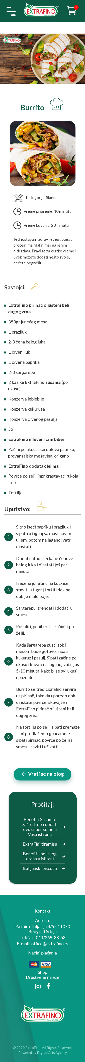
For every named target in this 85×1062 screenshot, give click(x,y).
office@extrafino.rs (49, 943)
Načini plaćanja (42, 952)
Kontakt (43, 910)
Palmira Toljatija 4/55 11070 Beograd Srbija (42, 929)
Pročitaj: (42, 804)
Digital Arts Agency (52, 1053)
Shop (42, 972)
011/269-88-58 (51, 937)
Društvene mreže (42, 977)
